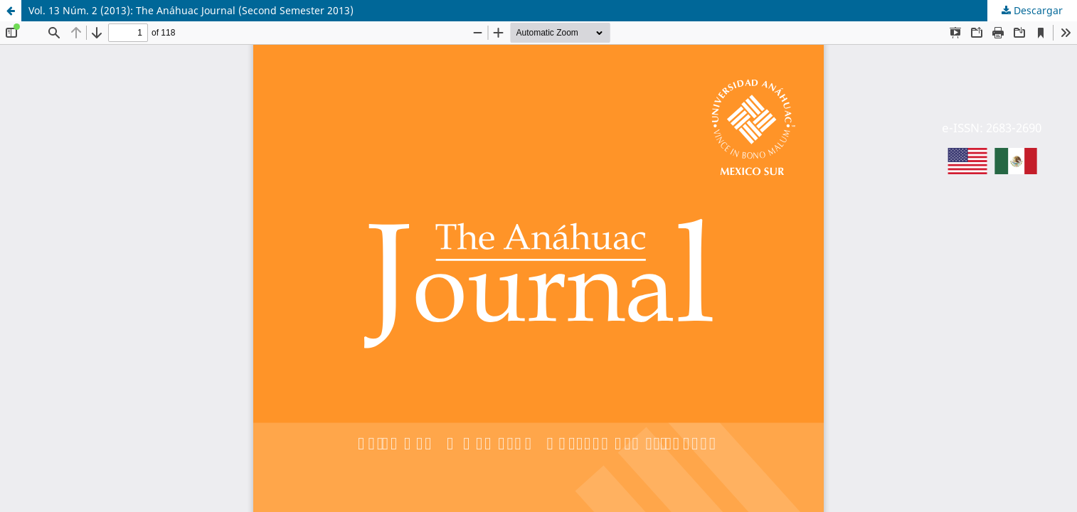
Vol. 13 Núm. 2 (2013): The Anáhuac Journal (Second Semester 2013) (191, 10)
